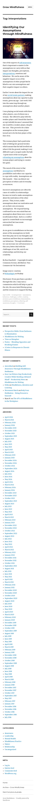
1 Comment (20, 303)
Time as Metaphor (12, 339)
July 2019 (8, 636)
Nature (7, 744)
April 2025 (9, 450)
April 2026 (9, 417)
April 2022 (9, 547)
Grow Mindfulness (13, 7)
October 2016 (9, 712)
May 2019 (8, 642)
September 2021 (11, 566)
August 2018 (9, 666)
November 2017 (10, 690)
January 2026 (10, 425)
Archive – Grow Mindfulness (13, 787)
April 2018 (9, 677)
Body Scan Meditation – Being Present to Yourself (17, 393)
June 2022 (8, 541)
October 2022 (10, 531)
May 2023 (8, 512)
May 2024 (8, 479)
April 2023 (9, 514)
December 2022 (11, 525)
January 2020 (10, 620)
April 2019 (8, 644)
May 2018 (8, 674)
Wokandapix (10, 274)
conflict (19, 297)
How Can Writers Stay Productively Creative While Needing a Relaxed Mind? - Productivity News (18, 377)
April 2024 (9, 482)
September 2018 (11, 663)
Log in (7, 765)
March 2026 (9, 420)
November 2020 (11, 593)
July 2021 (8, 571)
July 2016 (8, 717)
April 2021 (8, 579)
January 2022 (10, 555)
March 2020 (9, 614)
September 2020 (11, 598)
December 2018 (10, 655)
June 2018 (8, 671)
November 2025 (11, 431)
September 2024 (11, 468)
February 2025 (10, 455)
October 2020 (10, 596)
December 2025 (10, 428)
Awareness (9, 733)
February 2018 (10, 682)
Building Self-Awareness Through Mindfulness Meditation (18, 368)
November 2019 (10, 625)
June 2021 (8, 574)
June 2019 (8, 639)
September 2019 (11, 631)
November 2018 (10, 658)
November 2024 (11, 463)
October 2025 (10, 433)
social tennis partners (16, 95)
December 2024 (11, 460)
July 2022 (8, 539)
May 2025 (8, 447)
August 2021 (9, 569)
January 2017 (9, 704)
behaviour (6, 297)
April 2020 (9, 612)
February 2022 (10, 552)
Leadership (9, 736)
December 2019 (10, 623)
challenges (13, 297)
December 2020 (11, 590)
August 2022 (9, 536)
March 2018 (9, 679)
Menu (30, 7)
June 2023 (8, 509)
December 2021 (10, 558)
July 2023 (8, 506)
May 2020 (8, 609)
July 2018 (8, 669)
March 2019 (9, 647)
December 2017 (10, 687)
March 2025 (9, 452)
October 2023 (10, 498)
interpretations (9, 73)
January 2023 (10, 523)
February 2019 (10, 650)
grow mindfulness (14, 299)
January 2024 (10, 490)
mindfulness (6, 301)
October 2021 (9, 563)
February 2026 (10, 422)
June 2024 (8, 477)
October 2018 (10, 660)
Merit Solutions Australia (12, 792)
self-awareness (25, 63)
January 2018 (9, 685)
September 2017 (11, 696)
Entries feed (9, 768)
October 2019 (9, 628)
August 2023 (9, 504)
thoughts (13, 303)
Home (5, 783)
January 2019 (9, 652)
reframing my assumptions (13, 157)
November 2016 (10, 709)
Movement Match (11, 390)
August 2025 (9, 439)
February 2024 (10, 487)
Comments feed (11, 771)
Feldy (7, 385)
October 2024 (10, 466)
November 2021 (10, 560)
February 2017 (10, 701)
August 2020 (9, 601)
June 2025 (8, 444)
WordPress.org (10, 773)
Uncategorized (16, 295)
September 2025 (11, 436)
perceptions (14, 301)
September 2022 (11, 533)
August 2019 (9, 633)
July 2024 (8, 474)
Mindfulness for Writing (14, 337)
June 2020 (8, 606)
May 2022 (8, 544)
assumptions (8, 171)
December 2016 (10, 706)
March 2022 (9, 550)
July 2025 (8, 441)
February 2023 (10, 520)
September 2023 (11, 501)
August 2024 (9, 471)
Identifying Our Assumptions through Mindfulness (17, 30)
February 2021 (10, 585)
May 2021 (8, 577)
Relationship (10, 747)
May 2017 (8, 698)
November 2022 (11, 528)
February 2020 (10, 617)
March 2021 (9, 582)
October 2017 (9, 693)
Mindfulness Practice (13, 741)
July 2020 (8, 604)
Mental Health (10, 739)
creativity (25, 297)
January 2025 (10, 458)
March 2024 (9, 485)
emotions (6, 299)
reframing (22, 301)
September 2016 (11, 715)
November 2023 (11, 496)
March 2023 (9, 517)
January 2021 (9, 587)
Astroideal (9, 366)
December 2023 (10, 493)
